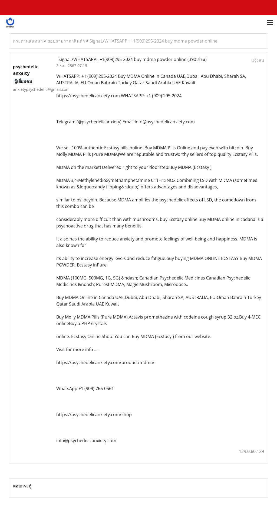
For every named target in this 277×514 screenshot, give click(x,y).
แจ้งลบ (257, 60)
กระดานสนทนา (28, 41)
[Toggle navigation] (270, 23)
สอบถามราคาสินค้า (66, 41)
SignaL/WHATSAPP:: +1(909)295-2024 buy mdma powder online (153, 41)
